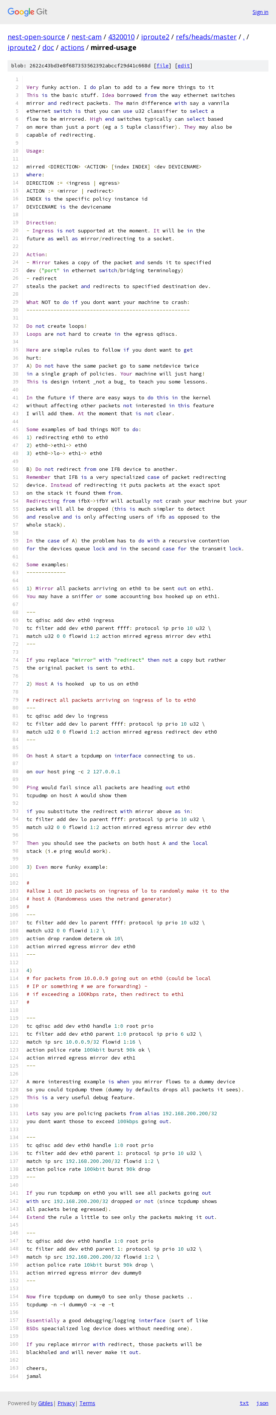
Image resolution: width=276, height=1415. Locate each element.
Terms (87, 1403)
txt (244, 1402)
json (262, 1402)
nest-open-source (36, 36)
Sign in (260, 12)
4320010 (121, 36)
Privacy (66, 1403)
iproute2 (155, 36)
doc (48, 47)
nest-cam (86, 36)
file (163, 65)
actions (72, 47)
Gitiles (45, 1403)
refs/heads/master (206, 36)
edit (184, 65)
